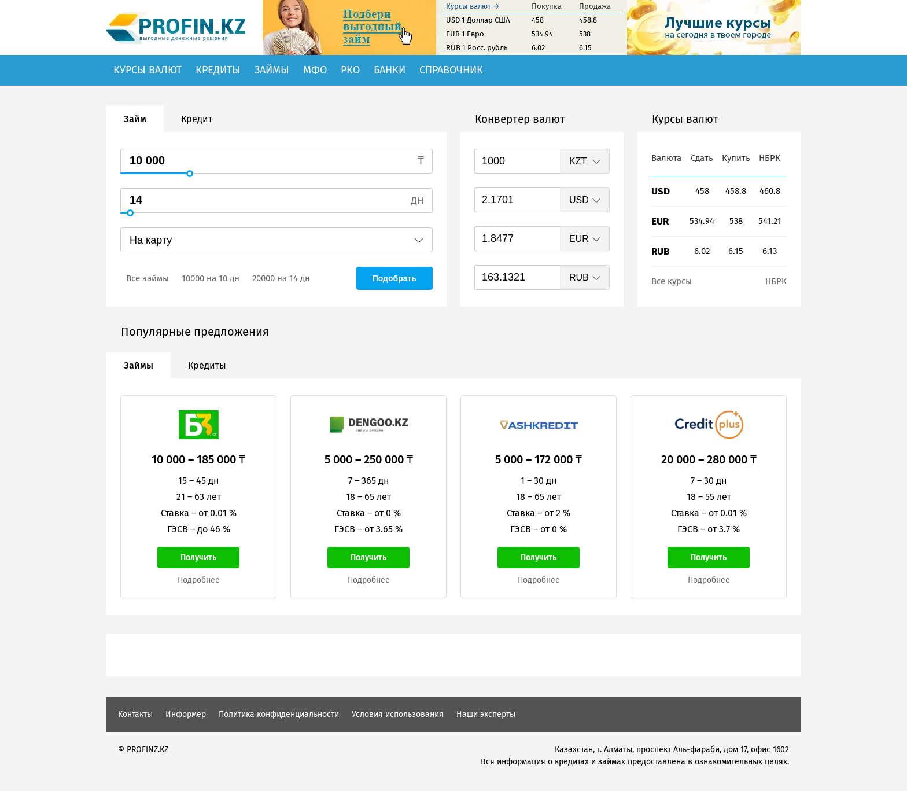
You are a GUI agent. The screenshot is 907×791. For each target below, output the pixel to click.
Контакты (135, 714)
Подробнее (199, 580)
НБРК (776, 281)
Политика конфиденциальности (279, 714)
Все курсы (671, 281)
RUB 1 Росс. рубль (477, 47)
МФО (315, 70)
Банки (389, 70)
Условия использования (398, 714)
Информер (185, 714)
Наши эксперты (485, 714)
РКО (350, 70)
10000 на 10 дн (210, 278)
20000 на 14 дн (281, 278)
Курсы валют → (473, 6)
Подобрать (394, 278)
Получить (198, 557)
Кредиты (218, 70)
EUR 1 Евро (465, 34)
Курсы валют (147, 70)
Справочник (451, 70)
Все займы (147, 278)
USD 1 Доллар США (478, 20)
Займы (272, 70)
